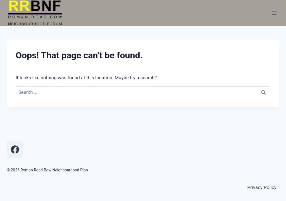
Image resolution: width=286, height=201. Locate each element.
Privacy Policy (262, 187)
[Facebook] (15, 149)
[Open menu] (274, 13)
